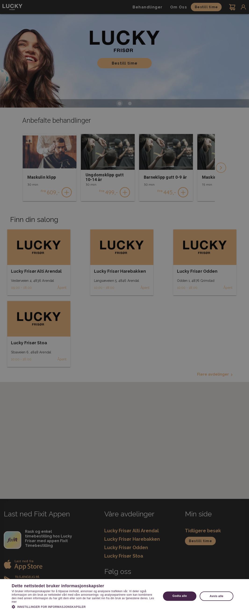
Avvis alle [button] (217, 596)
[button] (84, 606)
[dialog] (124, 306)
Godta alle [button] (179, 596)
